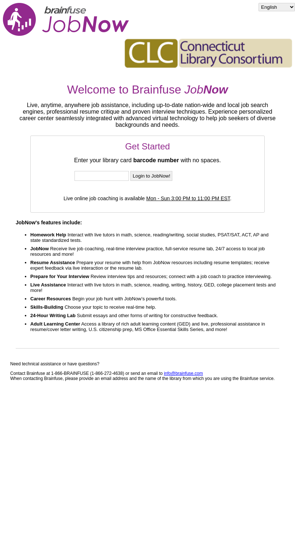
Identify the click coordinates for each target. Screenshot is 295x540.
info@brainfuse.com (183, 373)
